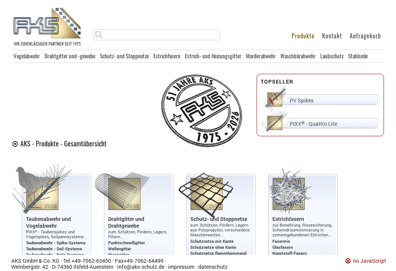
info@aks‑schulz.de (140, 266)
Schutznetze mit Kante (212, 241)
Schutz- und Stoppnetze (124, 56)
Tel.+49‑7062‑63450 (87, 260)
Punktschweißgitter (126, 242)
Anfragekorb (365, 36)
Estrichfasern (166, 56)
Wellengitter (119, 248)
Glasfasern (282, 247)
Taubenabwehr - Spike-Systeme (56, 242)
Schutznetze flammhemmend (218, 253)
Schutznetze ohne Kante (213, 247)
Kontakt (332, 36)
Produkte (303, 36)
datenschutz (213, 266)
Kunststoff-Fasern (289, 253)
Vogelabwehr (27, 56)
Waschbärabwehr (298, 56)
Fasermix (281, 241)
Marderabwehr (261, 56)
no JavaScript (369, 261)
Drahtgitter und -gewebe (69, 56)
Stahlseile (358, 56)
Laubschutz (332, 56)
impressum (181, 266)
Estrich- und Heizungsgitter (213, 56)
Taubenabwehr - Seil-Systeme (54, 248)
